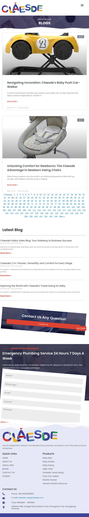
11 (44, 193)
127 (31, 212)
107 (14, 209)
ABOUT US (7, 461)
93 (35, 206)
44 (9, 199)
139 (30, 215)
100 (63, 206)
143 (51, 215)
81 (71, 203)
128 (36, 212)
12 (48, 193)
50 (32, 199)
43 (5, 199)
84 (83, 203)
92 (31, 206)
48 (24, 199)
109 (24, 209)
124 (16, 212)
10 (41, 193)
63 (83, 199)
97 (51, 206)
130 (46, 212)
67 (16, 203)
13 (52, 193)
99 (59, 206)
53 (44, 199)
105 (4, 209)
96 (47, 206)
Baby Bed (47, 458)
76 (52, 203)
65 (9, 203)
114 (49, 209)
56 (56, 199)
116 (59, 209)
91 (27, 206)
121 (84, 209)
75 (48, 203)
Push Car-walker (51, 476)
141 (40, 215)
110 (29, 209)
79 (63, 203)
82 (75, 203)
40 (75, 196)
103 (78, 206)
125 (21, 212)
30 (36, 196)
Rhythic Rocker (50, 479)
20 (80, 193)
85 (4, 206)
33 (48, 196)
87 (12, 206)
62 (79, 199)
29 (32, 196)
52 (40, 199)
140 (35, 215)
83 (79, 203)
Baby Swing (48, 465)
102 (73, 206)
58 (63, 199)
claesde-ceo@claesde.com (31, 497)
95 (43, 206)
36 (59, 196)
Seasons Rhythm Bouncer (55, 483)
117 (64, 209)
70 (28, 203)
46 (16, 199)
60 (71, 199)
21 (84, 193)
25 (16, 196)
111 (34, 209)
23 (9, 196)
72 (36, 203)
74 (44, 203)
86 (8, 206)
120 (79, 209)
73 (40, 203)
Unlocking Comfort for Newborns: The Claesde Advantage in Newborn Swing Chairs (41, 167)
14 (56, 193)
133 (61, 212)
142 (45, 215)
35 (56, 196)
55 (52, 199)
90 (24, 206)
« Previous (7, 193)
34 (52, 196)
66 (13, 203)
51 (36, 199)
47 (20, 199)
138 (26, 215)
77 (56, 203)
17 (68, 193)
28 (28, 196)
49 (28, 199)
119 (74, 209)
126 (26, 212)
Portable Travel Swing (53, 472)
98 (55, 206)
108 (19, 209)
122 (6, 212)
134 (66, 212)
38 (67, 196)
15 (60, 193)
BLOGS (5, 469)
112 (39, 209)
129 (41, 212)
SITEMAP (6, 476)
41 (79, 196)
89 (20, 206)
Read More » (12, 100)
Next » (62, 215)
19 (76, 193)
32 (44, 196)
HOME (5, 458)
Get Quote (81, 328)
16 (64, 193)
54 (48, 199)
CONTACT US (8, 472)
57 (59, 199)
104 (83, 206)
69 (24, 203)
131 (51, 212)
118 (69, 209)
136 (76, 212)
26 (20, 196)
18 (72, 193)
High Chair (48, 469)
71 (32, 203)
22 (5, 196)
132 (56, 212)
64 (5, 203)
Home (41, 19)
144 (55, 215)
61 (75, 199)
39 (71, 196)
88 (16, 206)
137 (81, 212)
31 (40, 196)
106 (9, 209)
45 (13, 199)
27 (24, 196)
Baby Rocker (49, 461)
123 (11, 212)
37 (63, 196)
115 (54, 209)
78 (59, 203)
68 (20, 203)
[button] (82, 5)
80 (67, 203)
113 (44, 209)
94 (39, 206)
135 (71, 212)
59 (67, 199)
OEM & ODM (8, 465)
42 (83, 196)
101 (68, 206)
